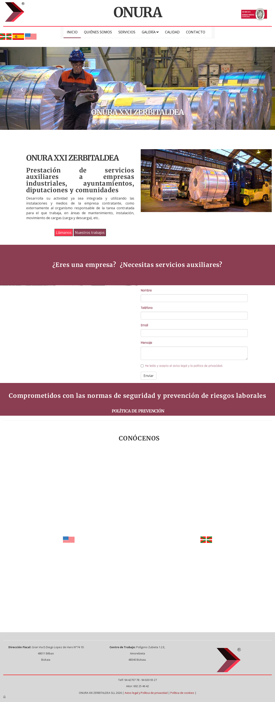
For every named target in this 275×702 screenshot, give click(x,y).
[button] (20, 88)
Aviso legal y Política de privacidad (146, 693)
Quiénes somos (98, 32)
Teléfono (147, 308)
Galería (150, 32)
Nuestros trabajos (90, 232)
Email (144, 325)
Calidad (172, 32)
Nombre (146, 290)
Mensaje (146, 343)
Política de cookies (182, 693)
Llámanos (64, 232)
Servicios (126, 32)
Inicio (72, 32)
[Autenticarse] (4, 697)
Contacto (195, 32)
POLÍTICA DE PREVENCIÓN (137, 411)
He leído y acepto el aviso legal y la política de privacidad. (182, 366)
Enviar (149, 375)
